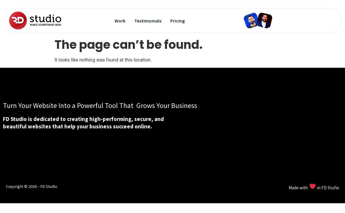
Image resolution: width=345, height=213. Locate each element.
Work (120, 21)
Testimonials (147, 21)
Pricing (177, 21)
